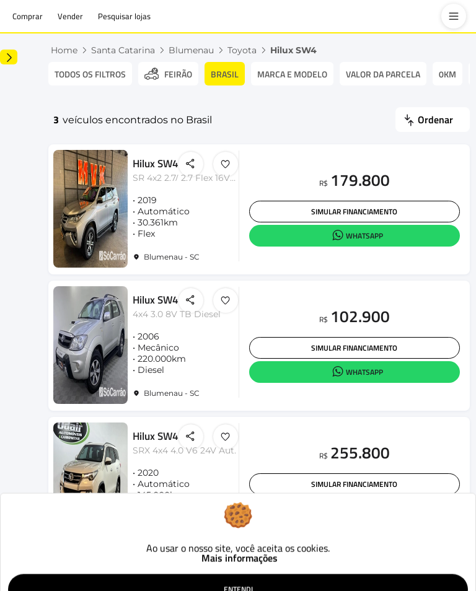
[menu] (453, 16)
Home (127, 50)
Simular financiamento (360, 216)
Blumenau (254, 50)
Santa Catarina (186, 50)
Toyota (305, 50)
